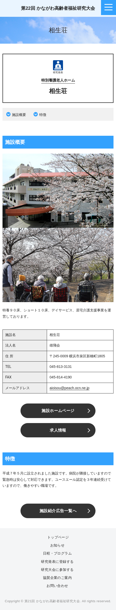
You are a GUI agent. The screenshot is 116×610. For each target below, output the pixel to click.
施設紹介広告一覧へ (58, 511)
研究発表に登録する (57, 562)
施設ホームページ (58, 411)
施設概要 (19, 115)
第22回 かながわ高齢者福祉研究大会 (58, 8)
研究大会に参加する (57, 570)
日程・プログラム (57, 553)
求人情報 (58, 430)
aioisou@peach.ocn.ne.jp (70, 388)
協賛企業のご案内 (57, 578)
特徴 (42, 115)
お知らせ (57, 545)
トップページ (58, 537)
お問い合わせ (57, 586)
